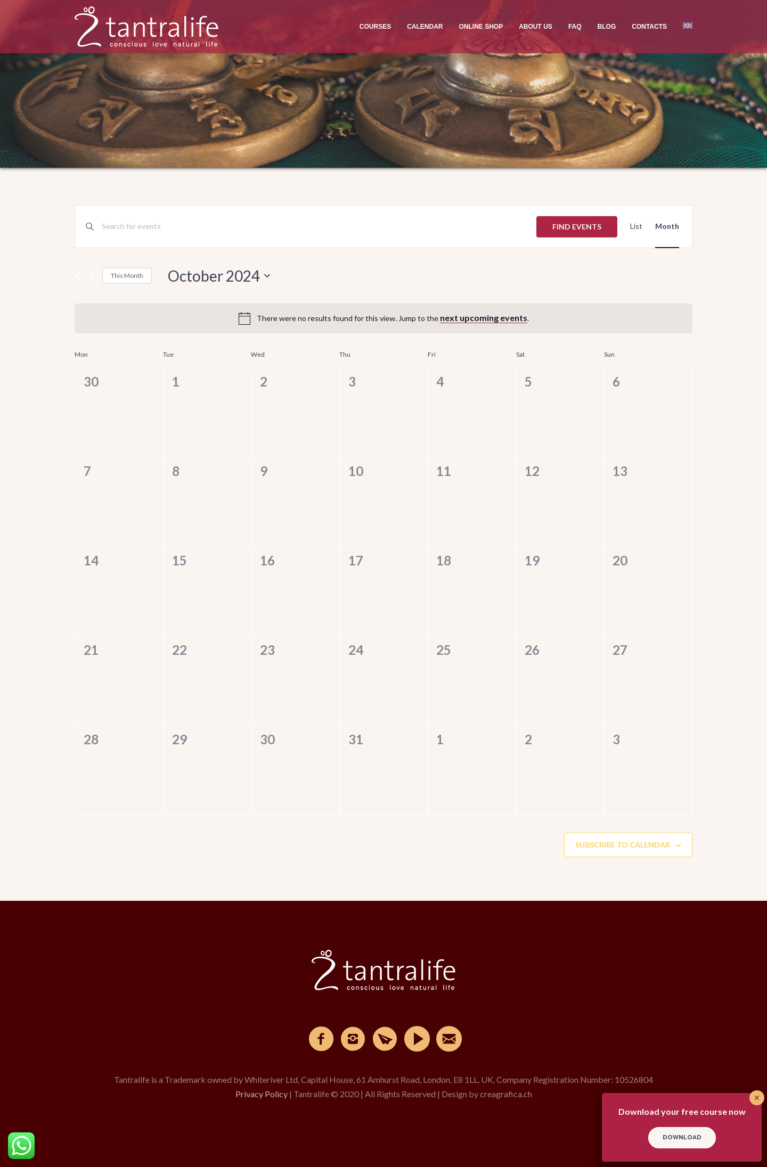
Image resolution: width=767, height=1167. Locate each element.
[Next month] (91, 277)
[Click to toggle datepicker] (219, 275)
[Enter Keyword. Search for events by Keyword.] (319, 227)
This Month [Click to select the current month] (127, 276)
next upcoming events (483, 318)
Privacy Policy (261, 1094)
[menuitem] (683, 27)
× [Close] (757, 1098)
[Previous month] (77, 277)
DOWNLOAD (682, 1137)
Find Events (576, 226)
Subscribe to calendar (622, 844)
